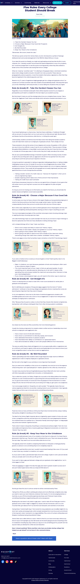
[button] (8, 2)
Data (39, 287)
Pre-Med (66, 557)
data (21, 238)
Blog (49, 564)
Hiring (50, 570)
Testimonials (51, 557)
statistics (20, 465)
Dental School (67, 570)
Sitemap (50, 573)
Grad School (67, 560)
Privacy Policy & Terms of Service (40, 580)
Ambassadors (51, 567)
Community (51, 560)
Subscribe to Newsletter (54, 554)
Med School (67, 564)
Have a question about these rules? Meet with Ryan (34, 538)
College (66, 554)
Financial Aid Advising (69, 573)
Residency (67, 567)
